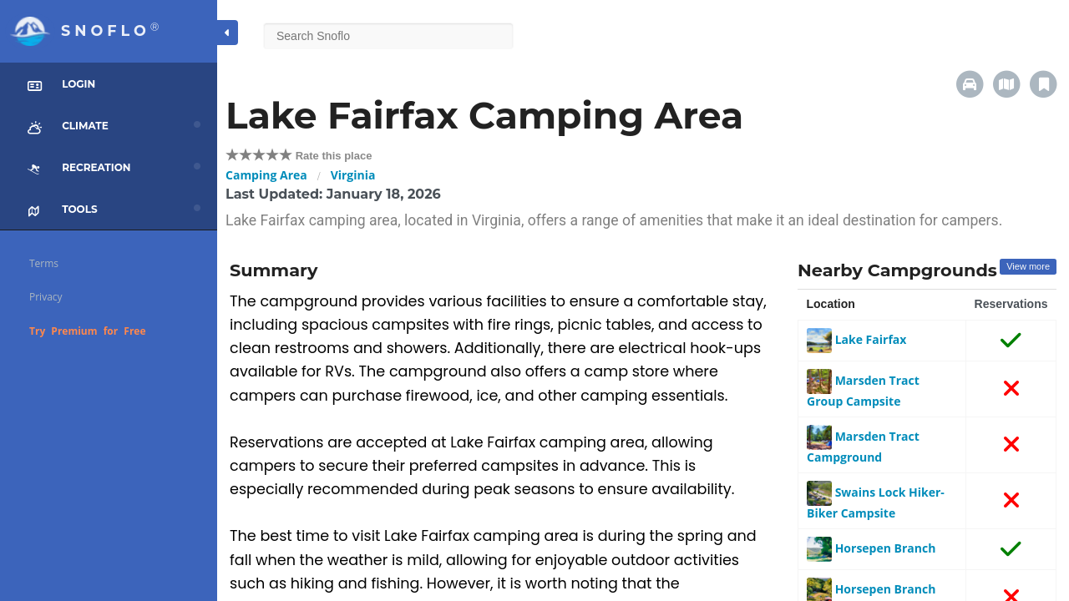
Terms (43, 263)
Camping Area (266, 175)
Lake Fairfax (856, 339)
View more (1028, 266)
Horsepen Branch (871, 548)
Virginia (353, 175)
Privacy (46, 297)
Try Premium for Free (87, 331)
